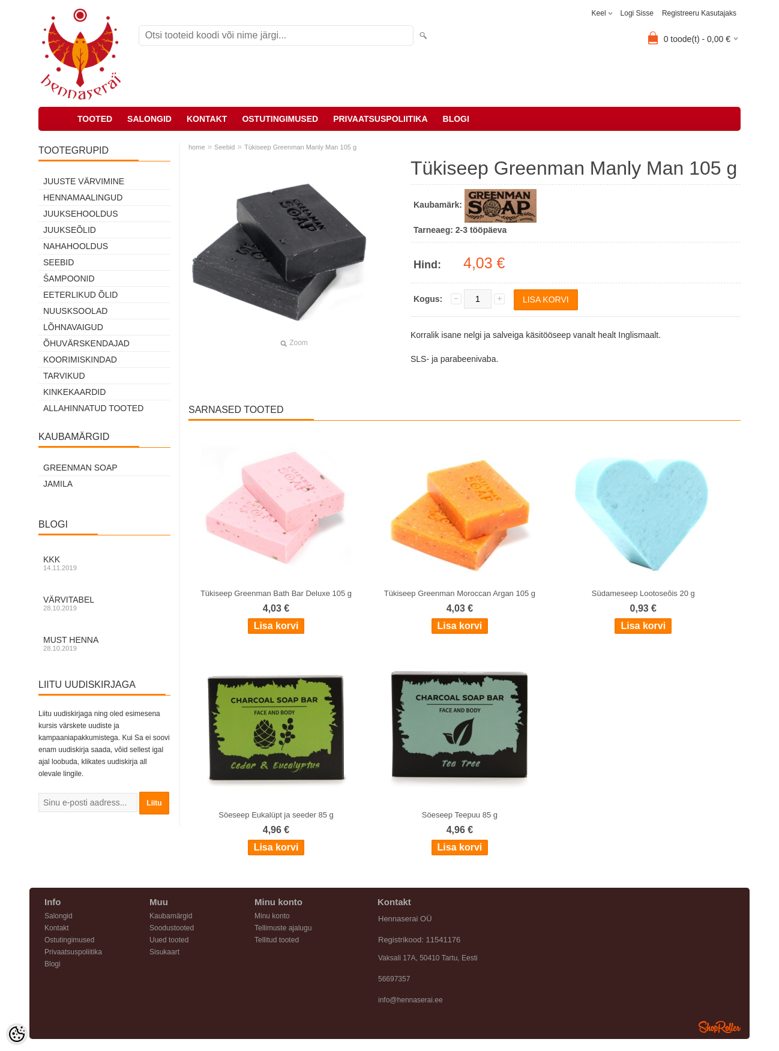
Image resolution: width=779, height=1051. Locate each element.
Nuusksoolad (75, 311)
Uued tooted (168, 940)
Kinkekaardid (74, 392)
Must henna (104, 643)
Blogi (456, 119)
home (196, 147)
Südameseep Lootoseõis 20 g (643, 593)
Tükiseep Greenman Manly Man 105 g (300, 147)
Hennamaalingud (82, 197)
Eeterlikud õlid (80, 295)
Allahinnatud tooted (93, 408)
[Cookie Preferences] (17, 1034)
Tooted (94, 119)
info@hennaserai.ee (410, 1000)
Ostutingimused (280, 119)
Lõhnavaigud (73, 327)
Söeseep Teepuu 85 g (460, 814)
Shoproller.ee (720, 1027)
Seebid (58, 262)
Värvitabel (104, 603)
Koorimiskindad (80, 359)
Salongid (149, 119)
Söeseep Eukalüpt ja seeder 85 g (276, 814)
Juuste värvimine (83, 181)
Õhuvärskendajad (86, 343)
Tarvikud (64, 376)
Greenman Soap (80, 467)
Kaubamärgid (170, 916)
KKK (104, 563)
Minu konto (272, 916)
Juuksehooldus (80, 213)
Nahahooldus (75, 246)
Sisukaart (164, 952)
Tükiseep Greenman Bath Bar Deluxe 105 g (276, 593)
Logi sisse (637, 13)
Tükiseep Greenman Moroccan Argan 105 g (459, 593)
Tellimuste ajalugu (282, 928)
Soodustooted (171, 928)
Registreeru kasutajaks (699, 13)
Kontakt (207, 119)
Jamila (58, 484)
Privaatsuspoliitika (380, 119)
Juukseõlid (69, 230)
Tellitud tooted (276, 940)
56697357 (394, 979)
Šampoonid (69, 278)
